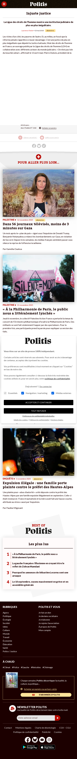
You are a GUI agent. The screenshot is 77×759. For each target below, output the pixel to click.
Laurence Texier (27, 31)
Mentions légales (23, 727)
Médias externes (61, 393)
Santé (5, 647)
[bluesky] (35, 740)
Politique (7, 616)
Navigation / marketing (34, 393)
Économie (7, 640)
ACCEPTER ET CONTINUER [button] (38, 402)
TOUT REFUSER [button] (38, 411)
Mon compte (45, 630)
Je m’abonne (44, 619)
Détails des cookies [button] (21, 420)
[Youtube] (42, 740)
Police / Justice (10, 651)
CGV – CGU (65, 727)
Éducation (7, 644)
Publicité (46, 732)
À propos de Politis (47, 626)
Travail (6, 637)
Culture (6, 630)
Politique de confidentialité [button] (39, 420)
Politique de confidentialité (25, 732)
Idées (5, 626)
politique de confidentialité (57, 378)
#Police (15, 667)
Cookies (58, 732)
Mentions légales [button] (57, 420)
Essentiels (10, 393)
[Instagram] (49, 740)
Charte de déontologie (45, 727)
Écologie (7, 619)
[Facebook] (28, 740)
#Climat (6, 667)
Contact (8, 727)
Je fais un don (45, 612)
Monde (6, 633)
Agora (6, 612)
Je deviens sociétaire (48, 616)
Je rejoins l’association (49, 623)
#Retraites (36, 667)
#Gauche (25, 667)
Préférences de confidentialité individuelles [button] (38, 416)
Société (6, 623)
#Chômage (48, 667)
